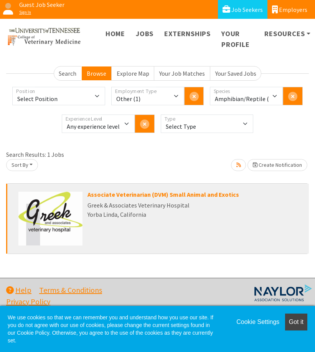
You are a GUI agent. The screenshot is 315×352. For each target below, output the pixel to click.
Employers (289, 9)
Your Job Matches (182, 73)
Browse (96, 73)
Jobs (144, 33)
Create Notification (277, 164)
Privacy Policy (28, 301)
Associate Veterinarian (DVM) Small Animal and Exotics (163, 194)
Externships (187, 33)
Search (67, 73)
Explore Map (133, 73)
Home (115, 33)
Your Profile (235, 39)
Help (18, 290)
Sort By (20, 164)
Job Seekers (243, 9)
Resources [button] (284, 33)
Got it (296, 322)
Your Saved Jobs (235, 73)
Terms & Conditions (70, 290)
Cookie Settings (257, 322)
